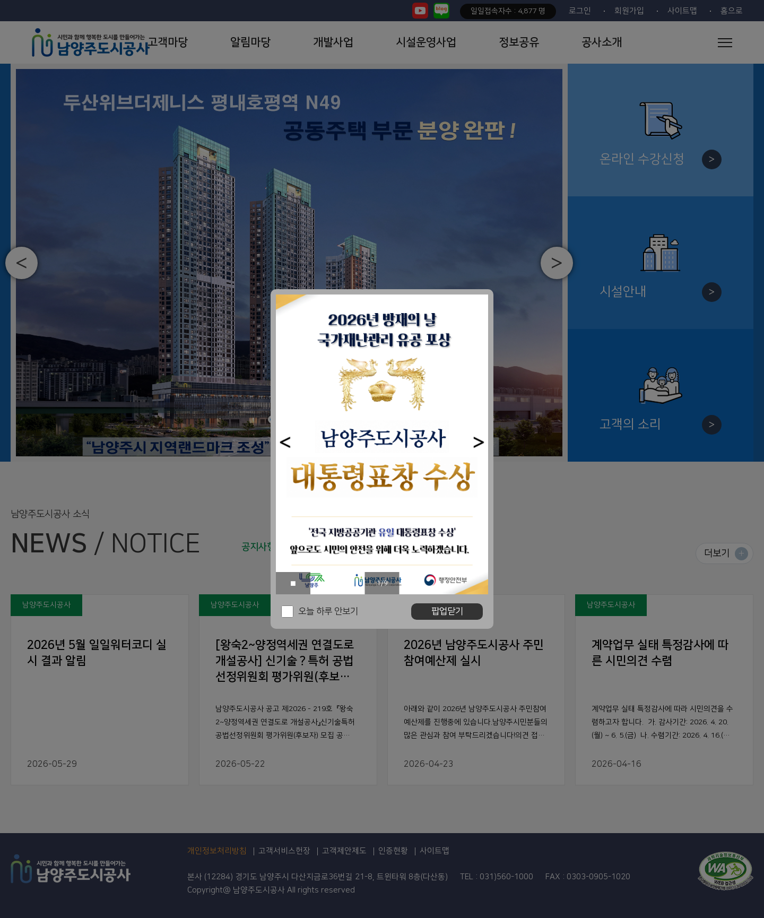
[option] (382, 444)
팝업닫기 (447, 611)
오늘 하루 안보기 (328, 611)
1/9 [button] (382, 583)
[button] (285, 442)
